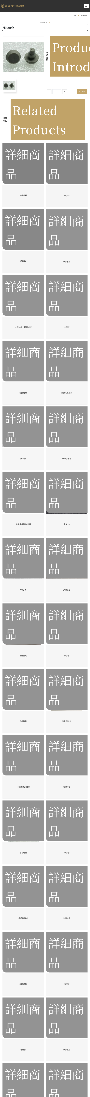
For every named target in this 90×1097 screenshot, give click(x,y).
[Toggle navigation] (86, 6)
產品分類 (45, 22)
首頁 (75, 16)
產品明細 (84, 16)
